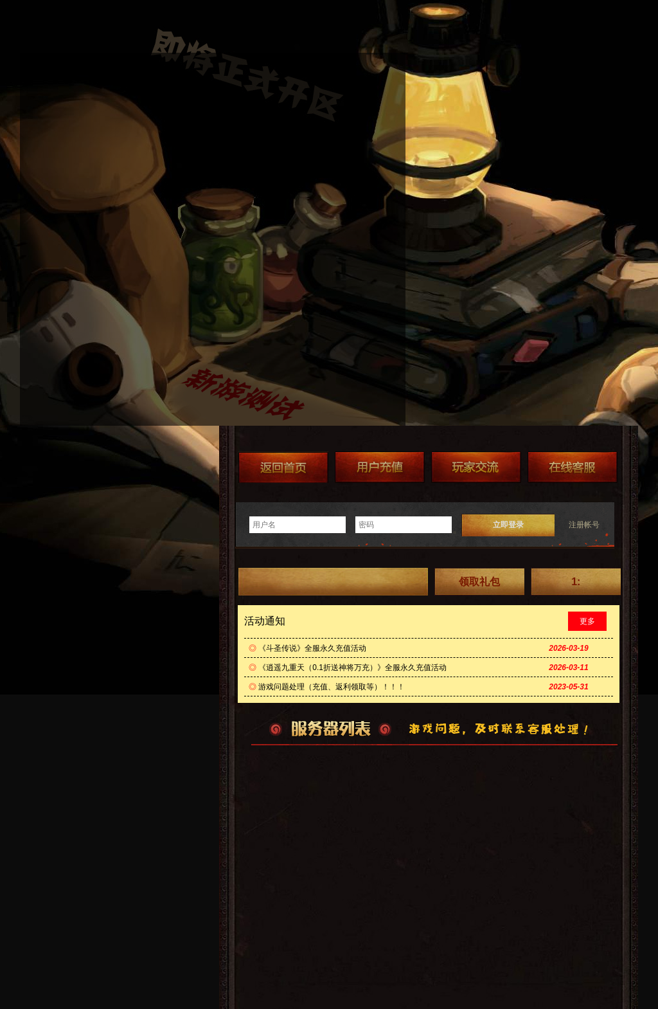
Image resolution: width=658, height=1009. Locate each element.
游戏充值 (380, 467)
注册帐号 (584, 524)
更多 (587, 621)
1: (575, 581)
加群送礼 (476, 467)
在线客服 (573, 467)
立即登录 (508, 524)
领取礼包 (479, 581)
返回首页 (283, 467)
